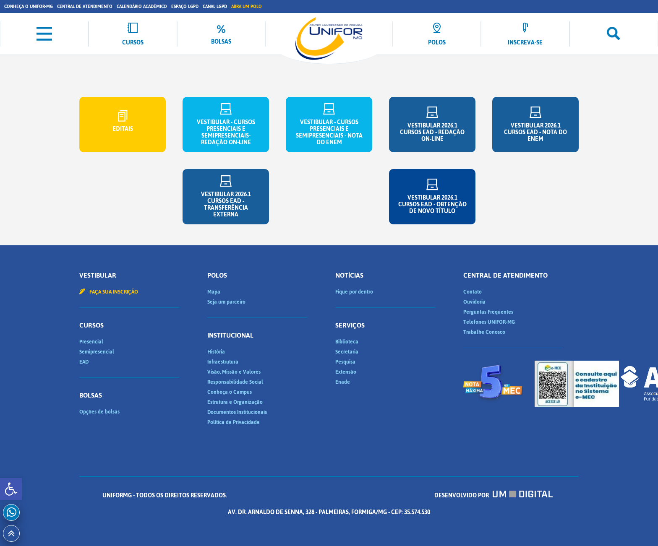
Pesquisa (345, 362)
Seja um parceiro (226, 302)
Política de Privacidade (233, 422)
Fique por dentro (354, 292)
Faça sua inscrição (108, 292)
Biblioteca (346, 342)
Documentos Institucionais (237, 412)
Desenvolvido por (493, 495)
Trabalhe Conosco (484, 332)
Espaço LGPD (184, 6)
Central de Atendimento (84, 6)
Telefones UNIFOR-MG (489, 322)
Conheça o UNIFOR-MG (28, 6)
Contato (472, 292)
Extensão (345, 372)
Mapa (213, 292)
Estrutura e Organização (235, 402)
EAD (84, 362)
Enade (342, 382)
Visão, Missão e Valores (234, 372)
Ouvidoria (474, 302)
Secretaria (346, 352)
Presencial (91, 342)
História (216, 352)
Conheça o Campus (229, 392)
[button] (11, 489)
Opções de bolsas (99, 412)
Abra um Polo (246, 6)
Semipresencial (96, 352)
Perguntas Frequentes (488, 312)
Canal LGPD (215, 6)
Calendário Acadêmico (142, 6)
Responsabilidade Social (235, 382)
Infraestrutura (222, 362)
